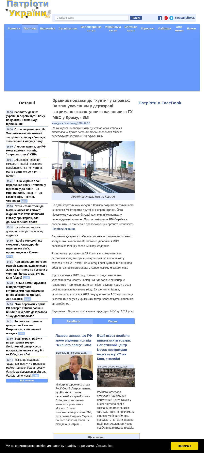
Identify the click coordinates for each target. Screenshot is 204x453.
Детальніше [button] (104, 445)
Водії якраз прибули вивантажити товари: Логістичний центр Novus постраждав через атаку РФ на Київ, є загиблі (25, 346)
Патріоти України (63, 228)
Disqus (113, 321)
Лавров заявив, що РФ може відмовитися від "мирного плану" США (26, 150)
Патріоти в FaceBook (160, 103)
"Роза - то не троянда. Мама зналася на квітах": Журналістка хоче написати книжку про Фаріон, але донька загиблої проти (25, 214)
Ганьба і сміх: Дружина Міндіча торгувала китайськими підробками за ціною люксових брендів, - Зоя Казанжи (26, 290)
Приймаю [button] (184, 445)
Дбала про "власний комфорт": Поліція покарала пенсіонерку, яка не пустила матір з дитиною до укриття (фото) (24, 167)
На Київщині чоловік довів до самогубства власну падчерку (24, 231)
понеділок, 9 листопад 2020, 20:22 (71, 123)
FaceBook (73, 321)
